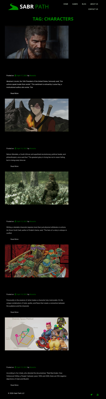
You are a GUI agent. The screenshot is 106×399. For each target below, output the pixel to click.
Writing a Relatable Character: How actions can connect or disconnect (36, 66)
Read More (14, 93)
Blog (84, 4)
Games (75, 4)
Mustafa (33, 76)
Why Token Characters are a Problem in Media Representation (36, 358)
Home (65, 4)
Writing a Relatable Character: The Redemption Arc (34, 139)
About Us (94, 4)
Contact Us (93, 9)
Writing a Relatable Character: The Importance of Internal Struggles (34, 212)
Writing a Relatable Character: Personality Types (31, 285)
